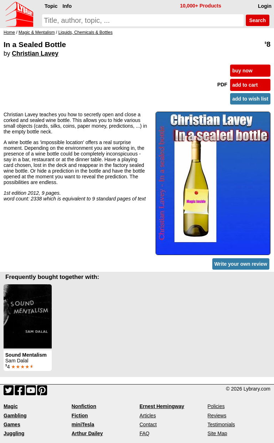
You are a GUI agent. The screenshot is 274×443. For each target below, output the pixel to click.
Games (12, 424)
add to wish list (250, 99)
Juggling (14, 433)
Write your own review (240, 264)
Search (257, 20)
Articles (147, 415)
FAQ (144, 433)
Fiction (80, 415)
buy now (242, 70)
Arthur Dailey (87, 433)
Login (265, 6)
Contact (148, 424)
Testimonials (221, 424)
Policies (216, 406)
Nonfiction (84, 406)
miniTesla (83, 424)
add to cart (245, 85)
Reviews (217, 415)
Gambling (15, 415)
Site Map (217, 433)
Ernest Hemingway (161, 406)
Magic (11, 406)
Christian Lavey (35, 53)
